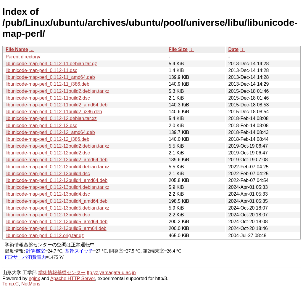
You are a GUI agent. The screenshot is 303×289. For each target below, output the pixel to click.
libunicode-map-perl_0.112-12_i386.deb (47, 139)
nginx (34, 278)
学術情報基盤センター (62, 272)
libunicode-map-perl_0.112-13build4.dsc (48, 194)
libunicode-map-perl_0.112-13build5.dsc (48, 214)
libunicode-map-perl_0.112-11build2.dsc (48, 97)
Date (233, 49)
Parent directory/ (23, 56)
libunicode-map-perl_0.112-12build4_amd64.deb (56, 180)
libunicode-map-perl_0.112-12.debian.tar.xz (51, 118)
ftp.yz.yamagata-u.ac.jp (111, 272)
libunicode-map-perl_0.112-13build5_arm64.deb (56, 228)
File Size (178, 49)
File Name (17, 49)
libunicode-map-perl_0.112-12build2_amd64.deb (56, 159)
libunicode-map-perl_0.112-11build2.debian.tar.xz (57, 91)
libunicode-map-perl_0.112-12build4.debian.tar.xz (57, 166)
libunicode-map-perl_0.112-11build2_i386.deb (54, 111)
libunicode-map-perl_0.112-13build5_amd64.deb (56, 221)
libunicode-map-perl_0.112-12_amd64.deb (50, 132)
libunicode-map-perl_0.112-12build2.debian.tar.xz (57, 146)
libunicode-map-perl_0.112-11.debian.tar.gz (51, 63)
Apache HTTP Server (72, 278)
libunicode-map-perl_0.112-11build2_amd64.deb (56, 104)
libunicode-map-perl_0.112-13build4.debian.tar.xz (57, 187)
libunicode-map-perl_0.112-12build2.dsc (48, 152)
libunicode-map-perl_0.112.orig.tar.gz (45, 235)
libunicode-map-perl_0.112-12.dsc (41, 125)
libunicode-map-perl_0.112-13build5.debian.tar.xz (57, 207)
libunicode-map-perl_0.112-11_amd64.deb (50, 77)
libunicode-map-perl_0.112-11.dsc (41, 70)
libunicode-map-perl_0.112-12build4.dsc (48, 173)
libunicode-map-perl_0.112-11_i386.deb (47, 84)
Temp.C (10, 283)
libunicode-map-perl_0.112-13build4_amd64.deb (56, 201)
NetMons (30, 283)
